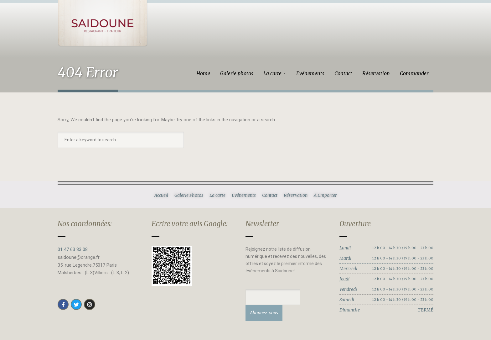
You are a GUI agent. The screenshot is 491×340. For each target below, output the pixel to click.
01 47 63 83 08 (73, 249)
